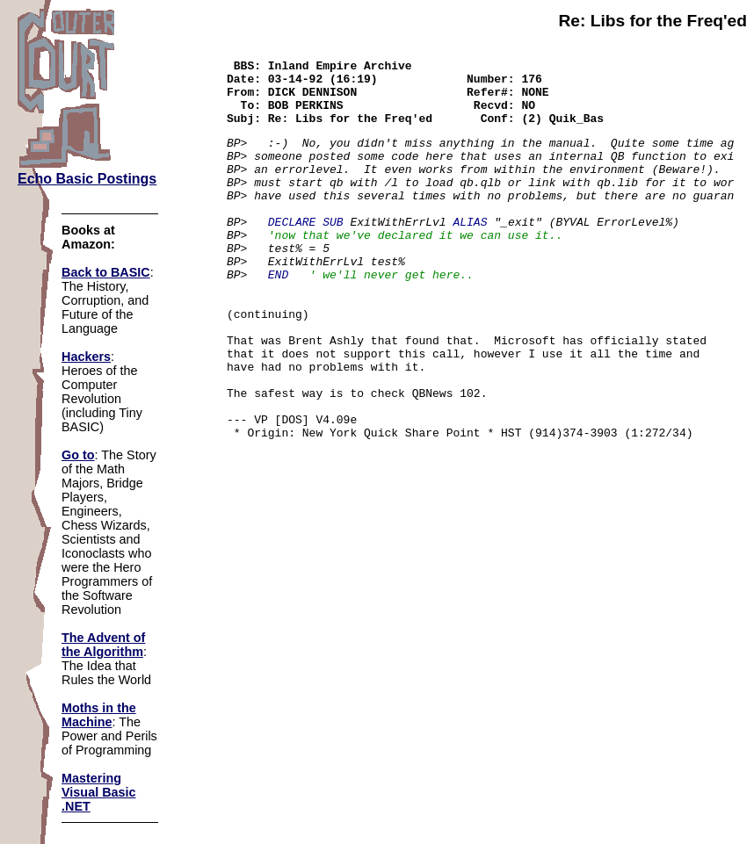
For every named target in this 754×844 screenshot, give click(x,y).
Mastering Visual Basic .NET (99, 792)
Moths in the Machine (99, 715)
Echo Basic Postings (87, 178)
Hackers (86, 357)
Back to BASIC (106, 272)
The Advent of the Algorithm (103, 645)
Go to (78, 455)
